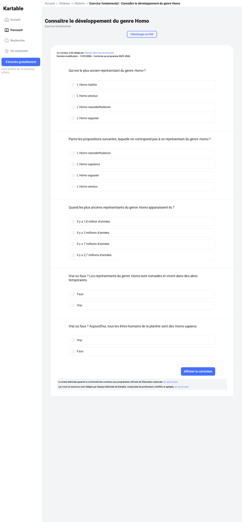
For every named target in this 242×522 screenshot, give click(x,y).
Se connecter (16, 51)
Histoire (79, 3)
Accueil (12, 20)
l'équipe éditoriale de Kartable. (99, 53)
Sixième (64, 3)
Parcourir (13, 30)
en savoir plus (170, 382)
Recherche (14, 40)
